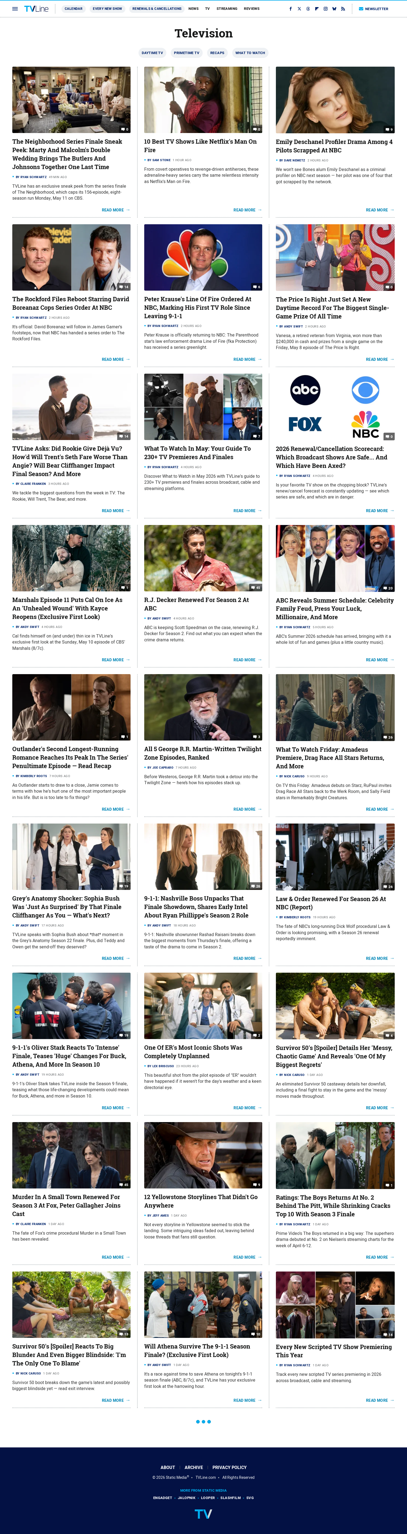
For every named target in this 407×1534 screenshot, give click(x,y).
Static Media (176, 1477)
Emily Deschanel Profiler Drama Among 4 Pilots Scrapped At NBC (334, 146)
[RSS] (343, 8)
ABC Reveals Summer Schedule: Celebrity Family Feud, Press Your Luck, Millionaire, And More (335, 608)
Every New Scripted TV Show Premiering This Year (334, 1351)
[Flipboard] (316, 8)
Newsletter (373, 8)
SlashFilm (230, 1497)
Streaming (227, 8)
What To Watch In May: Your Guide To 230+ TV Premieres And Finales (197, 452)
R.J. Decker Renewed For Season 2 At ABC (196, 604)
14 (126, 287)
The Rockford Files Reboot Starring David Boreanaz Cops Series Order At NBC (70, 303)
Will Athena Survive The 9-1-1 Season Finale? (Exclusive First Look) (197, 1350)
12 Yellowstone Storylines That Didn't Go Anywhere (201, 1201)
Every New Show (107, 8)
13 (126, 1334)
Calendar (73, 8)
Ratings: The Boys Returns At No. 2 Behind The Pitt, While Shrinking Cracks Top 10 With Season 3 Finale (333, 1206)
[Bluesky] (334, 8)
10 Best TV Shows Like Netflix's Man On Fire (200, 145)
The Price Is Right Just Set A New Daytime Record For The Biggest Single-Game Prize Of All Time (332, 307)
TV (207, 8)
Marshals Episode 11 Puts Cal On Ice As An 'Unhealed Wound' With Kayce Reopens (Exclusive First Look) (67, 608)
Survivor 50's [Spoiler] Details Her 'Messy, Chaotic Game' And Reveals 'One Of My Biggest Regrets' (334, 1056)
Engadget (162, 1497)
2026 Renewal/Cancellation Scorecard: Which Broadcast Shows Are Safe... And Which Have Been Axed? (331, 457)
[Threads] (308, 8)
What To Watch (250, 52)
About (168, 1467)
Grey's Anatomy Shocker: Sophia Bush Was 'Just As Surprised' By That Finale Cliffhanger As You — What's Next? (67, 906)
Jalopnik (186, 1497)
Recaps (217, 52)
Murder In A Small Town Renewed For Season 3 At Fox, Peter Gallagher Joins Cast (66, 1205)
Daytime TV (152, 52)
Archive (194, 1467)
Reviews (251, 8)
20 (390, 588)
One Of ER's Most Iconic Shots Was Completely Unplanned (193, 1051)
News (193, 8)
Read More (113, 210)
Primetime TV (186, 52)
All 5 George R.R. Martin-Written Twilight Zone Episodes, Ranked (202, 753)
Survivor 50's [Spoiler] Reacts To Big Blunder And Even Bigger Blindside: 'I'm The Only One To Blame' (69, 1354)
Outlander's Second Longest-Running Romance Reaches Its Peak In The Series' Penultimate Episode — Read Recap (70, 757)
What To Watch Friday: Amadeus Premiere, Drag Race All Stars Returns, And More (330, 758)
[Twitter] (299, 8)
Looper (208, 1497)
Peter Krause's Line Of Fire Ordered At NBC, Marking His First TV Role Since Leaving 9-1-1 (197, 307)
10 (258, 1334)
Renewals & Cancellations (157, 8)
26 (390, 737)
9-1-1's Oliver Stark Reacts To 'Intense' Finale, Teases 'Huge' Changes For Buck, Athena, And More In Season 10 (69, 1056)
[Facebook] (290, 8)
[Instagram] (325, 8)
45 (258, 587)
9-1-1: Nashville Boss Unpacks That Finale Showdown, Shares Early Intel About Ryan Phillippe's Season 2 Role (196, 906)
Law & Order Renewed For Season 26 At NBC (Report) (331, 903)
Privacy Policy (230, 1467)
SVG (250, 1497)
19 (126, 886)
